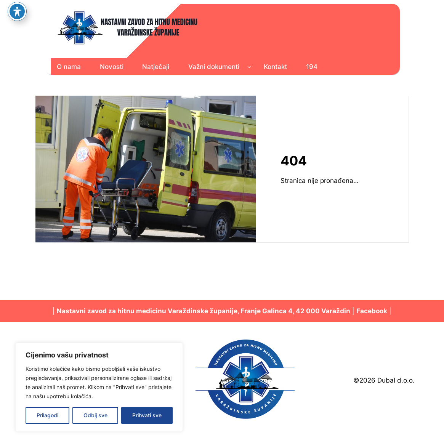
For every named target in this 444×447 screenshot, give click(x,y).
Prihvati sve (147, 415)
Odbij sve (95, 415)
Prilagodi (47, 415)
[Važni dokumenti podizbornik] (249, 67)
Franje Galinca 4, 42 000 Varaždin (295, 311)
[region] (99, 387)
